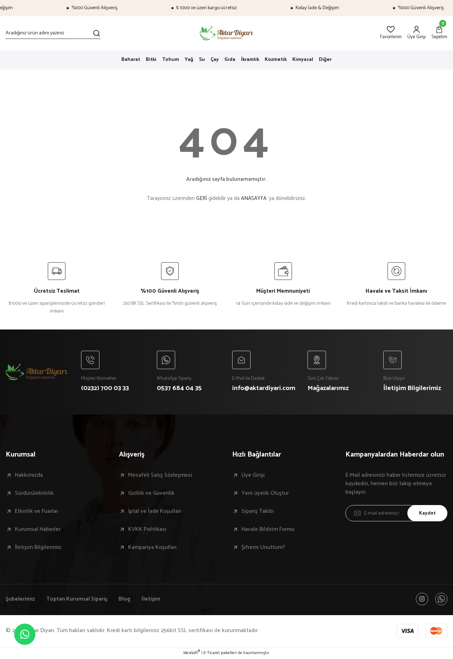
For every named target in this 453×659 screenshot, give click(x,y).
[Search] (53, 33)
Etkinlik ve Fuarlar (36, 512)
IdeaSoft (191, 654)
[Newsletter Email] (396, 514)
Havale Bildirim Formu (267, 530)
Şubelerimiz (20, 600)
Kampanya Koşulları (152, 548)
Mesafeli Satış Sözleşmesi (160, 476)
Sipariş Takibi (257, 512)
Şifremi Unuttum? (263, 548)
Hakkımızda (29, 476)
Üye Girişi (253, 476)
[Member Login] (416, 33)
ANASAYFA (253, 198)
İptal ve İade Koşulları (154, 512)
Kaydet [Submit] (426, 514)
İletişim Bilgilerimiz (38, 548)
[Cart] (439, 33)
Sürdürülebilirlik (34, 494)
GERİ (201, 198)
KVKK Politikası (147, 530)
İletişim (154, 600)
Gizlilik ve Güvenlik (151, 494)
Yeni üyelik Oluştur (265, 494)
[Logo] (227, 33)
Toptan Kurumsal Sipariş (78, 600)
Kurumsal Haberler (38, 530)
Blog (127, 600)
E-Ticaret (211, 654)
